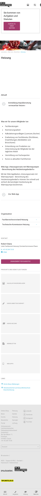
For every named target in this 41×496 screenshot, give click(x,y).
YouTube (27, 422)
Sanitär (14, 414)
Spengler (15, 420)
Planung (15, 411)
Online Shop (5, 411)
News (3, 414)
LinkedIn (27, 411)
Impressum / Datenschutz (9, 463)
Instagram (28, 418)
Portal (3, 423)
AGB (2, 460)
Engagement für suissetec (21, 261)
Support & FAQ (10, 460)
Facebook (27, 414)
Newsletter (4, 420)
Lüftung (14, 423)
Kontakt (19, 460)
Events (3, 417)
